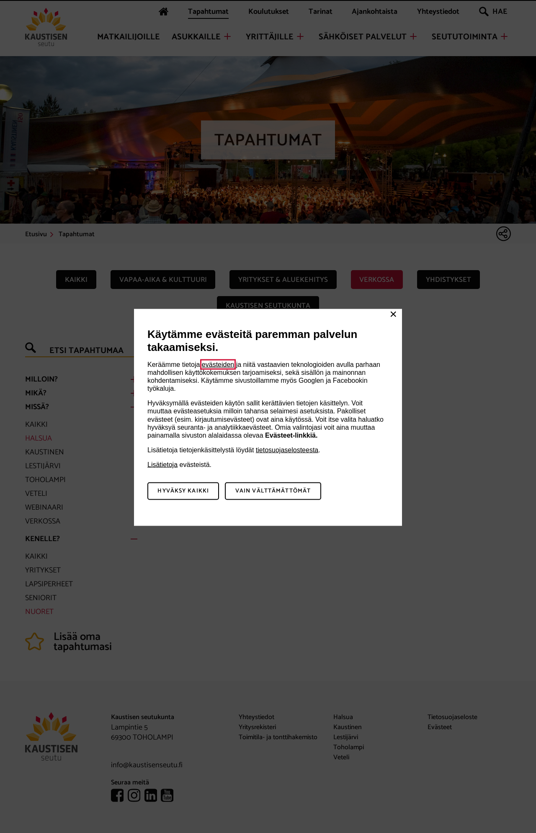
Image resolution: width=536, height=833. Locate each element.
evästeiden (218, 364)
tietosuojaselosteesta (287, 450)
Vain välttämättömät (273, 491)
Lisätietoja (162, 464)
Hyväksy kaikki (183, 491)
